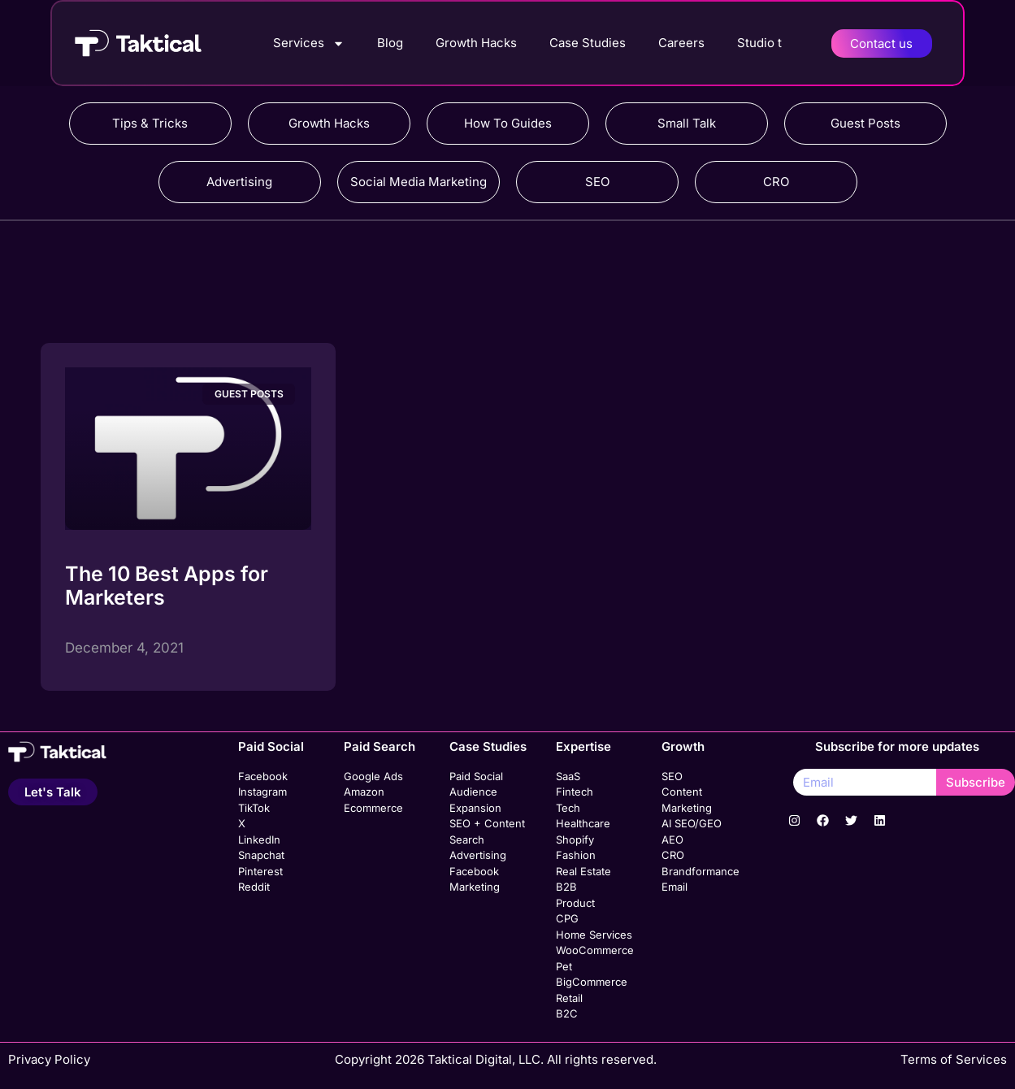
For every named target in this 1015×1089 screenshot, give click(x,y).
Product (575, 902)
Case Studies (587, 42)
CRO (776, 181)
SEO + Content (487, 823)
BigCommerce (591, 981)
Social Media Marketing (418, 181)
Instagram (262, 791)
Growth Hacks (476, 42)
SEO (597, 181)
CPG (567, 918)
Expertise (583, 746)
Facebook (263, 776)
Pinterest (260, 871)
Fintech (574, 791)
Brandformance (700, 871)
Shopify (575, 839)
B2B (566, 886)
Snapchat (261, 854)
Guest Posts (865, 123)
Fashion (576, 854)
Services (309, 43)
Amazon (364, 791)
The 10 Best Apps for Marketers (166, 586)
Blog (390, 42)
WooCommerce (595, 950)
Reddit (254, 886)
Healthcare (583, 823)
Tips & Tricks (150, 123)
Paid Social (271, 746)
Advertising (239, 181)
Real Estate (583, 871)
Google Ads (373, 776)
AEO (672, 839)
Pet (564, 966)
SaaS (568, 776)
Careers (681, 42)
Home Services (594, 934)
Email (674, 886)
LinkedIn (259, 839)
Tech (568, 807)
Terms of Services (953, 1059)
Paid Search (379, 746)
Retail (569, 997)
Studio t (759, 42)
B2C (567, 1013)
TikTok (254, 807)
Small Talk (686, 123)
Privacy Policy (49, 1059)
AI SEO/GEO (691, 823)
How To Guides (508, 123)
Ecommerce (373, 807)
